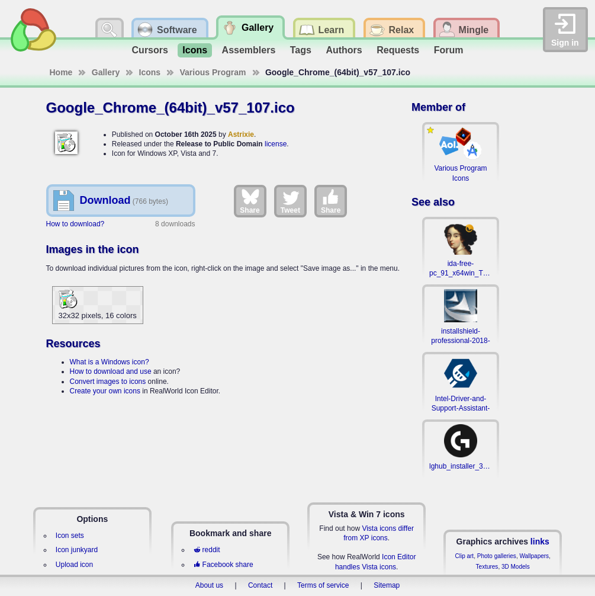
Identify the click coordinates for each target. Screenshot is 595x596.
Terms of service (323, 585)
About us (209, 585)
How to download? (75, 224)
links (539, 541)
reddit (207, 550)
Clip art (464, 556)
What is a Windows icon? (109, 362)
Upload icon (74, 564)
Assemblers (249, 50)
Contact (260, 585)
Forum (449, 50)
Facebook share (223, 564)
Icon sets (70, 535)
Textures (487, 566)
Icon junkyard (77, 550)
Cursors (150, 50)
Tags (300, 50)
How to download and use (111, 371)
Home (61, 72)
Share (249, 200)
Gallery (106, 72)
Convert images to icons (108, 381)
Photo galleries (496, 556)
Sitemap (387, 585)
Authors (344, 50)
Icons (194, 50)
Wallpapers (534, 556)
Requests (398, 50)
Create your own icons (105, 391)
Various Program (213, 72)
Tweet (290, 200)
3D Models (515, 566)
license (276, 144)
